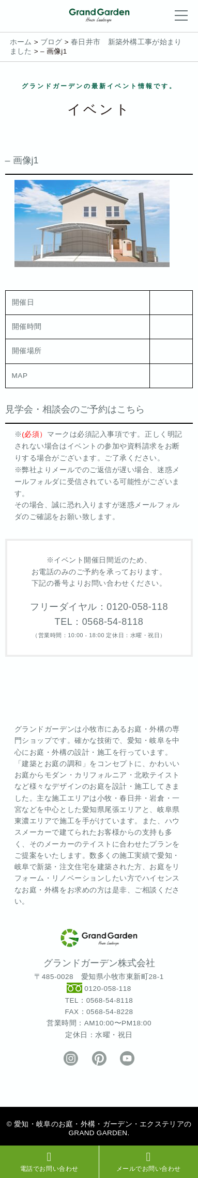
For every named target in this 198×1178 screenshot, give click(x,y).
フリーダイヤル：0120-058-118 (99, 607)
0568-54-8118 (109, 1000)
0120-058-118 (107, 989)
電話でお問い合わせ (49, 1161)
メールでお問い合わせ (148, 1161)
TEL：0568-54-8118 (99, 622)
